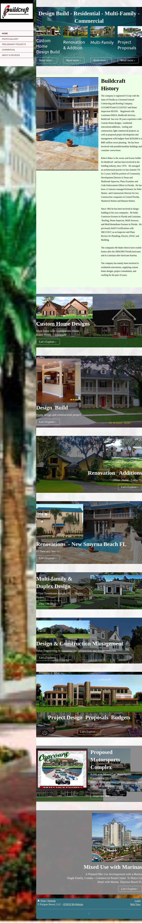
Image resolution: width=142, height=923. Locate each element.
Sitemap (51, 900)
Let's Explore (46, 341)
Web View (135, 904)
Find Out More (47, 603)
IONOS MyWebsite (73, 904)
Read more (45, 60)
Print (42, 900)
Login (138, 900)
